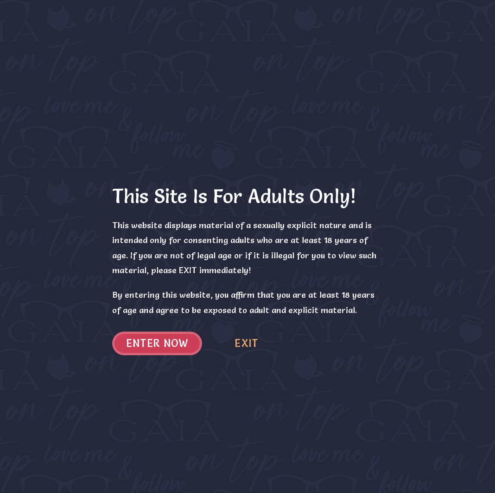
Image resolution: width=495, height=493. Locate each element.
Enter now (157, 343)
